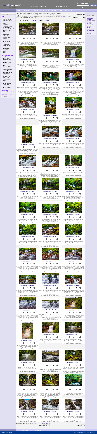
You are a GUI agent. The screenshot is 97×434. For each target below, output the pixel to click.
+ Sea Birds (4, 47)
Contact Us (38, 430)
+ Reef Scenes (5, 44)
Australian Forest (91, 20)
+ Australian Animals (6, 61)
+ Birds (3, 65)
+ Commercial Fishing (7, 20)
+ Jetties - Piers (5, 35)
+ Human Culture (6, 79)
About (40, 10)
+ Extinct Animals (6, 73)
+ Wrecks (4, 52)
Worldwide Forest (91, 30)
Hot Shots (89, 19)
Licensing (53, 10)
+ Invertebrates (5, 34)
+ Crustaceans (5, 24)
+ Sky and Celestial (6, 87)
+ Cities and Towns (6, 66)
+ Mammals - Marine (6, 37)
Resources (3, 432)
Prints (60, 10)
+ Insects (4, 80)
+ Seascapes (5, 49)
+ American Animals (6, 59)
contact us (58, 15)
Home (18, 10)
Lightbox (41, 6)
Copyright (10, 432)
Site (71, 10)
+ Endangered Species (7, 30)
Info (66, 10)
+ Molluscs (4, 38)
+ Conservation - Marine (7, 22)
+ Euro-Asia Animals (6, 62)
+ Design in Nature (6, 27)
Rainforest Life (90, 25)
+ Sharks (4, 51)
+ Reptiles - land (5, 84)
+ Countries (4, 96)
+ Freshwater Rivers (6, 76)
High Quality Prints (64, 16)
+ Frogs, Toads (5, 77)
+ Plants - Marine (6, 41)
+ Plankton (4, 40)
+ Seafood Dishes (6, 48)
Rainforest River (90, 29)
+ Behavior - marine (6, 19)
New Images (90, 18)
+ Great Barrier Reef (6, 33)
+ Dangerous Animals (7, 26)
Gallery (47, 10)
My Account (26, 10)
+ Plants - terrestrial (6, 83)
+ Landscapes (5, 82)
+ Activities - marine (6, 17)
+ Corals (4, 23)
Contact (34, 10)
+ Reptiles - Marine (6, 45)
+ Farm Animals (5, 63)
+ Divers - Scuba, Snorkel (8, 29)
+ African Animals (6, 58)
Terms (7, 432)
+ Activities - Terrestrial (7, 57)
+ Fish (3, 31)
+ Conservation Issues (7, 68)
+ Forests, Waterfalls (6, 75)
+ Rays (3, 42)
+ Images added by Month (8, 91)
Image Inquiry (34, 6)
